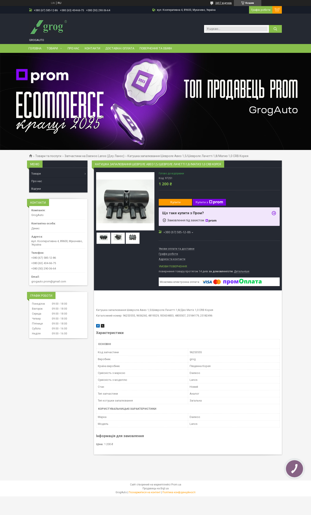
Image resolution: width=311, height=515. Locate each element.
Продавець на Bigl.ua (156, 488)
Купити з (209, 202)
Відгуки (36, 188)
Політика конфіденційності (178, 492)
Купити (175, 202)
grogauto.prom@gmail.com (48, 281)
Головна (35, 48)
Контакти (92, 48)
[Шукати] (275, 29)
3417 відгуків (223, 3)
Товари (52, 48)
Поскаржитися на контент (144, 492)
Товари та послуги (48, 156)
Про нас (73, 48)
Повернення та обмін (156, 48)
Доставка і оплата (119, 48)
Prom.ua (176, 484)
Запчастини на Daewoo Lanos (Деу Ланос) (94, 156)
